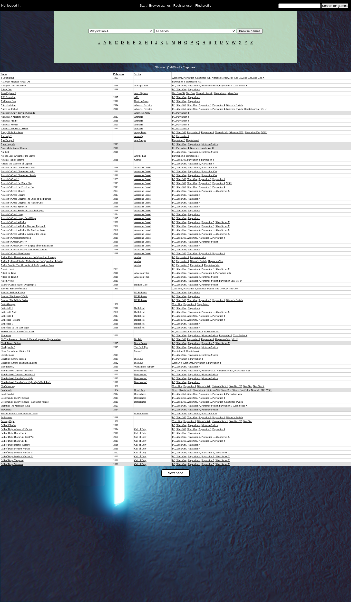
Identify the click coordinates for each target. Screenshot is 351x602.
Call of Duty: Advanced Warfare (16, 429)
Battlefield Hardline (10, 319)
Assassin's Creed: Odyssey (14, 241)
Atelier (137, 257)
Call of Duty (140, 429)
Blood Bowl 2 (7, 366)
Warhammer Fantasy (144, 366)
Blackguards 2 (8, 347)
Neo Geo (247, 77)
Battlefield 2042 (9, 312)
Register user (183, 5)
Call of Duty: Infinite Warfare (15, 444)
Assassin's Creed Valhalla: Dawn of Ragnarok (23, 226)
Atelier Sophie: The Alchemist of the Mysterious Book (27, 265)
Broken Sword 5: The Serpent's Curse (19, 413)
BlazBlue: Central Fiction (13, 358)
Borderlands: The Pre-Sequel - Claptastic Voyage (25, 401)
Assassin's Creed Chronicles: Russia (18, 175)
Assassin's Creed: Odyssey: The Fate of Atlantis (24, 249)
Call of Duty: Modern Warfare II (16, 452)
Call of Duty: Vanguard (12, 460)
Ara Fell (5, 152)
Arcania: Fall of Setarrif (12, 159)
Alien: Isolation (8, 105)
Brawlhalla (6, 409)
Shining (138, 351)
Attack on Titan (8, 273)
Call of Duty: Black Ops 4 (13, 433)
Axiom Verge (7, 280)
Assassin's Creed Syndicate (14, 206)
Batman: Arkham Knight (13, 292)
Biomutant (6, 335)
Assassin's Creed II (10, 179)
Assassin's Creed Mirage (13, 191)
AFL (136, 97)
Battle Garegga (8, 304)
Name (3, 73)
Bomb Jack (6, 390)
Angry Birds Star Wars (12, 132)
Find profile (203, 5)
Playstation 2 (178, 140)
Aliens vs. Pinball (9, 109)
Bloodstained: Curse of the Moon (17, 370)
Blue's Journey (8, 386)
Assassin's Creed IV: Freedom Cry (17, 187)
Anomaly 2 (6, 136)
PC (173, 85)
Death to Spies (141, 101)
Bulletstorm (6, 417)
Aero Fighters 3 (8, 93)
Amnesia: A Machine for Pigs (15, 116)
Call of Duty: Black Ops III (14, 440)
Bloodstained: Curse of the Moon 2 (18, 374)
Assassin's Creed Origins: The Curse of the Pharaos (26, 198)
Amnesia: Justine (9, 120)
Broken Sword (141, 413)
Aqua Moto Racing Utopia (14, 148)
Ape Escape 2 (7, 140)
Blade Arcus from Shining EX (15, 351)
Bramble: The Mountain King (15, 405)
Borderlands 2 (7, 394)
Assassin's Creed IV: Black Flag (16, 183)
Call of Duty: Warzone (12, 464)
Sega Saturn (203, 304)
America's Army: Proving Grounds (18, 113)
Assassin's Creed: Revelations (15, 253)
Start (143, 5)
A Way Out (6, 89)
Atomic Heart (7, 269)
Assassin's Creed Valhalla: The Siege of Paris (23, 230)
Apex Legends (8, 144)
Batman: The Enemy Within (14, 296)
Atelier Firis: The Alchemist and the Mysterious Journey (28, 257)
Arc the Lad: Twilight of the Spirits (18, 155)
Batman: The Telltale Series (14, 300)
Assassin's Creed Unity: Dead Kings (18, 218)
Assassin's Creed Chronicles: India (18, 171)
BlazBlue (138, 358)
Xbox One (177, 77)
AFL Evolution (8, 97)
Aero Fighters (141, 93)
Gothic (137, 159)
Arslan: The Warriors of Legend (16, 163)
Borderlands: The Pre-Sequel (15, 398)
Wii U (263, 109)
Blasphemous (7, 355)
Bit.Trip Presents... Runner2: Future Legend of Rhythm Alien (30, 339)
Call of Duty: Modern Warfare (15, 448)
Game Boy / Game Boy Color (235, 390)
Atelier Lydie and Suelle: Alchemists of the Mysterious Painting (32, 261)
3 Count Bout (7, 77)
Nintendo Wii (203, 77)
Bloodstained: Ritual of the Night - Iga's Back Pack (26, 382)
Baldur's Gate (140, 284)
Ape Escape (140, 140)
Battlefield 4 (7, 316)
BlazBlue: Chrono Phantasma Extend (19, 362)
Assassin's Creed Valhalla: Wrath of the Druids (23, 234)
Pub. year (118, 73)
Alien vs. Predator (143, 105)
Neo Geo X (258, 77)
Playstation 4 (189, 77)
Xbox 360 (181, 105)
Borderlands (140, 394)
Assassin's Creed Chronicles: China (18, 167)
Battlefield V (7, 323)
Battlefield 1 (7, 308)
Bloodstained (140, 370)
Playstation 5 (225, 85)
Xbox (174, 390)
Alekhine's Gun (8, 101)
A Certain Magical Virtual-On (15, 81)
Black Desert (140, 343)
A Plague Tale (141, 85)
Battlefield (139, 308)
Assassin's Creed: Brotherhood (16, 237)
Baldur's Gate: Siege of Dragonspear (18, 284)
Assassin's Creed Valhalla (13, 222)
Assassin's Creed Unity (12, 214)
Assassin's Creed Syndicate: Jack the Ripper (22, 210)
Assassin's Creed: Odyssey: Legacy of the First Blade (27, 245)
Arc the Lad (140, 155)
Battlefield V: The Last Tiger (15, 327)
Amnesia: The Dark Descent (14, 128)
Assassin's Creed (142, 167)
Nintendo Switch (220, 77)
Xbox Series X (240, 85)
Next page (175, 473)
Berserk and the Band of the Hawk (17, 331)
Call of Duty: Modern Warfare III (17, 456)
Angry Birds (140, 132)
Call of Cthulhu (8, 425)
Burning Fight (7, 421)
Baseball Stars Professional (14, 288)
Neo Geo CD (235, 77)
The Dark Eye (141, 347)
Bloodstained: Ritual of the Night (17, 378)
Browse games (160, 5)
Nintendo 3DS (236, 132)
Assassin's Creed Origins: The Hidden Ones (22, 202)
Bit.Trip (138, 339)
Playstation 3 (204, 105)
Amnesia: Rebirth (9, 124)
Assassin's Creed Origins (13, 195)
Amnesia (138, 116)
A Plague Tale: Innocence (13, 85)
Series (137, 73)
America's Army (142, 113)
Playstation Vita (193, 81)
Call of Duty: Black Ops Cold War (17, 437)
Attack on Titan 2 (9, 276)
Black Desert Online (11, 343)
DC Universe (140, 292)
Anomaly (138, 136)
